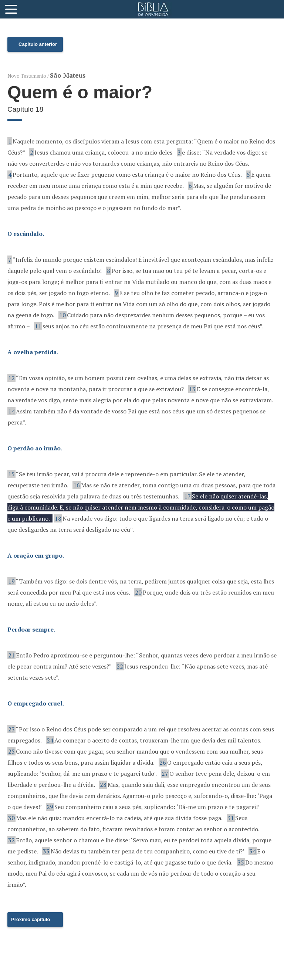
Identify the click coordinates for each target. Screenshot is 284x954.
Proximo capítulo (30, 919)
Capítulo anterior (37, 44)
